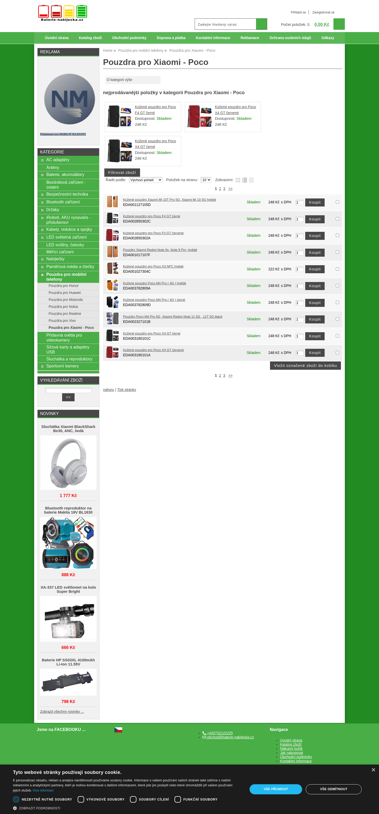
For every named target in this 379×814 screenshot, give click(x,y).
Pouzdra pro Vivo (62, 321)
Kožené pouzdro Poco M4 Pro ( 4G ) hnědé (154, 283)
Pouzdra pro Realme (65, 314)
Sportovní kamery (62, 366)
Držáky (52, 209)
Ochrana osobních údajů (290, 38)
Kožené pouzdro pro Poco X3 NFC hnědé (153, 266)
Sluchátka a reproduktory (69, 359)
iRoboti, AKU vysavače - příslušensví (68, 220)
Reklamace (249, 38)
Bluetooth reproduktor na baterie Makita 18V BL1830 (68, 510)
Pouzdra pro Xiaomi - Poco (71, 328)
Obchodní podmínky (129, 38)
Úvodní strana (56, 38)
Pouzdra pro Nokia (63, 307)
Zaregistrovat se (323, 12)
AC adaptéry (57, 159)
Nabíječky (55, 258)
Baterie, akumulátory (65, 174)
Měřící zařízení (60, 251)
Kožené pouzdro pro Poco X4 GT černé (151, 333)
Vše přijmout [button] (276, 789)
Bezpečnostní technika (67, 194)
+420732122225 (217, 733)
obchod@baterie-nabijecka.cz (228, 737)
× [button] (373, 770)
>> (230, 189)
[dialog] (189, 789)
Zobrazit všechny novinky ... (62, 712)
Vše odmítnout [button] (333, 789)
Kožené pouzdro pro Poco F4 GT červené (153, 233)
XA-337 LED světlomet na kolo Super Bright (68, 589)
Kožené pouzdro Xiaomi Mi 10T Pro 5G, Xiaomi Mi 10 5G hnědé (169, 200)
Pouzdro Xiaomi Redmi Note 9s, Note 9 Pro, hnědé (160, 250)
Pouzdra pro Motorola (66, 300)
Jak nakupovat (291, 753)
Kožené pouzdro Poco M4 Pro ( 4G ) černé (154, 300)
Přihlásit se (298, 12)
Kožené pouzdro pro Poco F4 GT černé (151, 216)
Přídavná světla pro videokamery (64, 337)
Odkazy (328, 38)
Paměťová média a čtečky (70, 266)
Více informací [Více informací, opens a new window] (43, 790)
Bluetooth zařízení (63, 201)
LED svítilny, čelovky (65, 244)
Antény (52, 167)
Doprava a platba (171, 38)
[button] (127, 807)
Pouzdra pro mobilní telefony (66, 277)
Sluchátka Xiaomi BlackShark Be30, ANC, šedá (68, 429)
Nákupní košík (291, 749)
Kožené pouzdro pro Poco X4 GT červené (153, 350)
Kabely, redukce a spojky (69, 229)
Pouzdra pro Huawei (65, 293)
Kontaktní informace (213, 38)
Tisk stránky (126, 390)
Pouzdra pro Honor (64, 286)
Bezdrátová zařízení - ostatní (66, 184)
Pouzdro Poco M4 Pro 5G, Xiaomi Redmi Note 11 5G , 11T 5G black (172, 317)
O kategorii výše (119, 80)
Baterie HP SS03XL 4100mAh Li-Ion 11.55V (68, 662)
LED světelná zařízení (66, 237)
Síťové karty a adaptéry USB (67, 349)
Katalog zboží (90, 38)
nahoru (108, 390)
